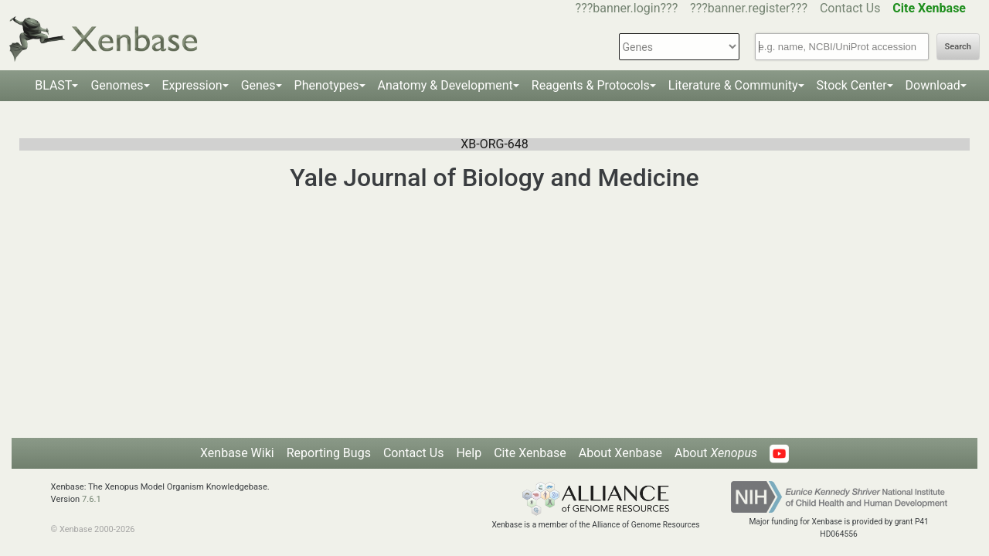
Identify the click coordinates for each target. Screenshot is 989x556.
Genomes (116, 85)
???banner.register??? (748, 8)
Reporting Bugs (329, 453)
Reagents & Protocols (591, 85)
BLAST (53, 85)
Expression (192, 85)
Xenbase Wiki (237, 453)
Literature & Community (733, 85)
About (716, 453)
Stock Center (852, 85)
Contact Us (850, 8)
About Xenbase (620, 453)
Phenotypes (326, 85)
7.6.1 (91, 499)
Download (933, 85)
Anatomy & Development (445, 85)
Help (468, 453)
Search (958, 47)
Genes (258, 85)
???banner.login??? (627, 8)
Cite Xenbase (530, 453)
